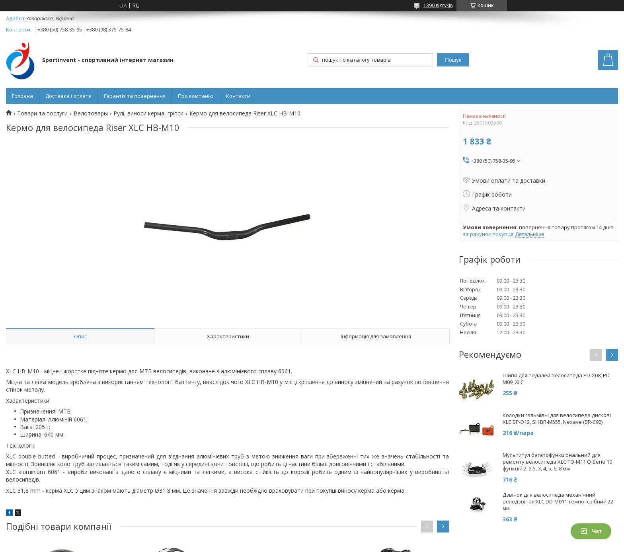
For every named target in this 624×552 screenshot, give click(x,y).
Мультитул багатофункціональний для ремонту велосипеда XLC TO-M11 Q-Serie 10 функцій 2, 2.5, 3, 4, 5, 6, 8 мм (557, 462)
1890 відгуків (437, 5)
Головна (22, 95)
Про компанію (196, 95)
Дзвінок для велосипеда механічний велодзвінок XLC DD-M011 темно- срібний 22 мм (558, 502)
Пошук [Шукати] (453, 60)
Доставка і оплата (68, 95)
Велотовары (91, 113)
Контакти (238, 95)
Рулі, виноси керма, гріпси (148, 113)
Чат (591, 531)
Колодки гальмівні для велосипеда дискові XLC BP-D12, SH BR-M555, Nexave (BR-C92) (557, 418)
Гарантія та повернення (135, 95)
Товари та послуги (42, 113)
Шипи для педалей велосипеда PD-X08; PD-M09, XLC (557, 379)
